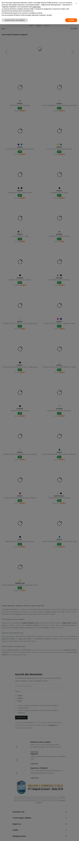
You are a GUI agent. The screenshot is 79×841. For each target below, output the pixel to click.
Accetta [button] (71, 20)
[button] (76, 3)
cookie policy (36, 7)
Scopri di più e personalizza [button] (15, 20)
